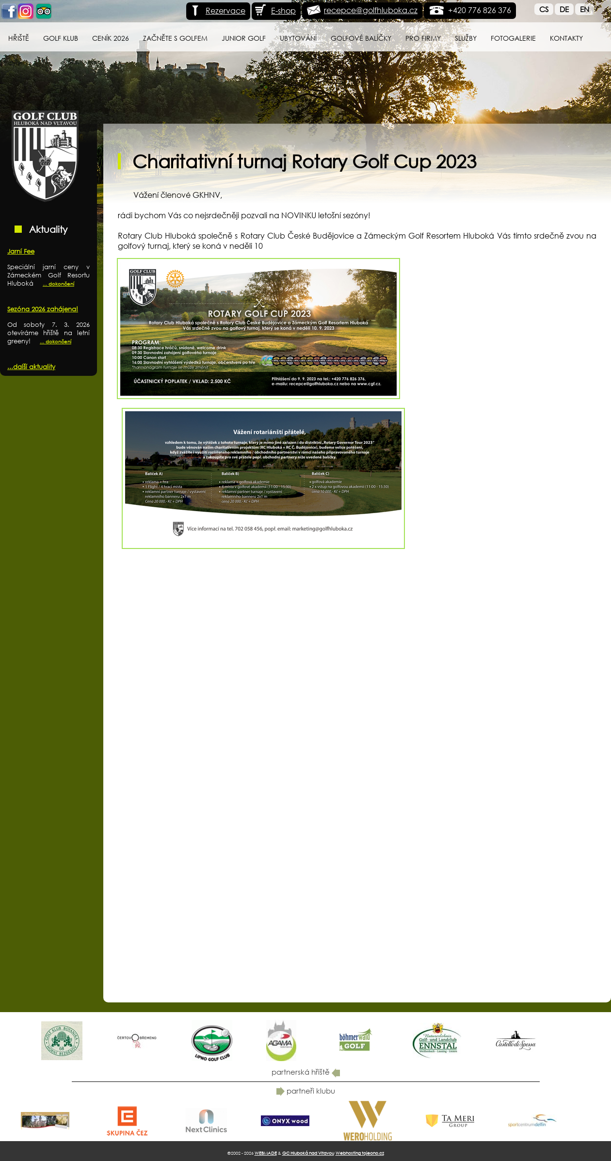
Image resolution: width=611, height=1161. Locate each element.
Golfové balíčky (361, 38)
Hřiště (18, 38)
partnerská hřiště (306, 1072)
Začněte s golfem (175, 38)
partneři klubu (305, 1091)
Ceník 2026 (110, 38)
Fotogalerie (513, 38)
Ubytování (298, 38)
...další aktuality (31, 367)
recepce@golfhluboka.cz (371, 10)
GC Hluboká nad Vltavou (308, 1153)
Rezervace (217, 10)
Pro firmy (423, 38)
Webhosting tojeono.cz (360, 1153)
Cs (543, 9)
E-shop (275, 10)
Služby (466, 38)
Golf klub (60, 38)
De (564, 9)
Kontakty (566, 38)
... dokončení (58, 284)
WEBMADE (266, 1153)
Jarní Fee (20, 251)
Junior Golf (244, 38)
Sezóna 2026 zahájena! (42, 309)
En (584, 9)
